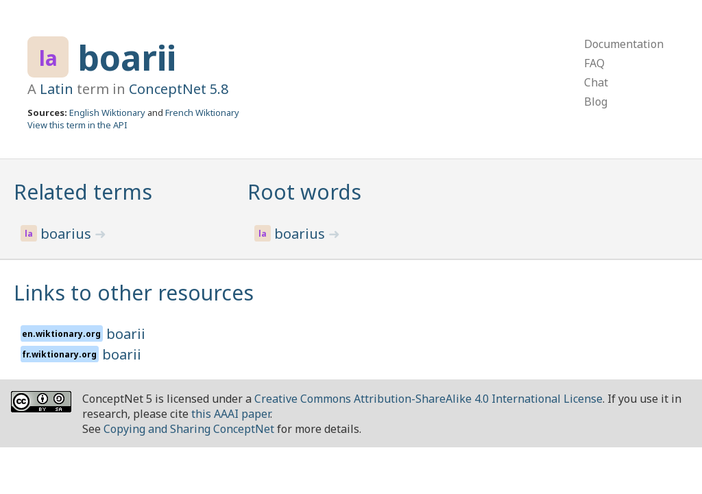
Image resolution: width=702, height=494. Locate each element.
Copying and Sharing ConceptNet (189, 428)
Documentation (624, 43)
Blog (595, 101)
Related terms (83, 192)
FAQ (594, 63)
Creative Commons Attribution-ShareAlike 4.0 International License (428, 398)
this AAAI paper (230, 413)
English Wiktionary (107, 112)
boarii (126, 57)
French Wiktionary (202, 112)
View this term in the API (77, 125)
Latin (56, 89)
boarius (67, 233)
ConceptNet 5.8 (178, 89)
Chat (596, 82)
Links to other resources (134, 293)
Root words (304, 192)
